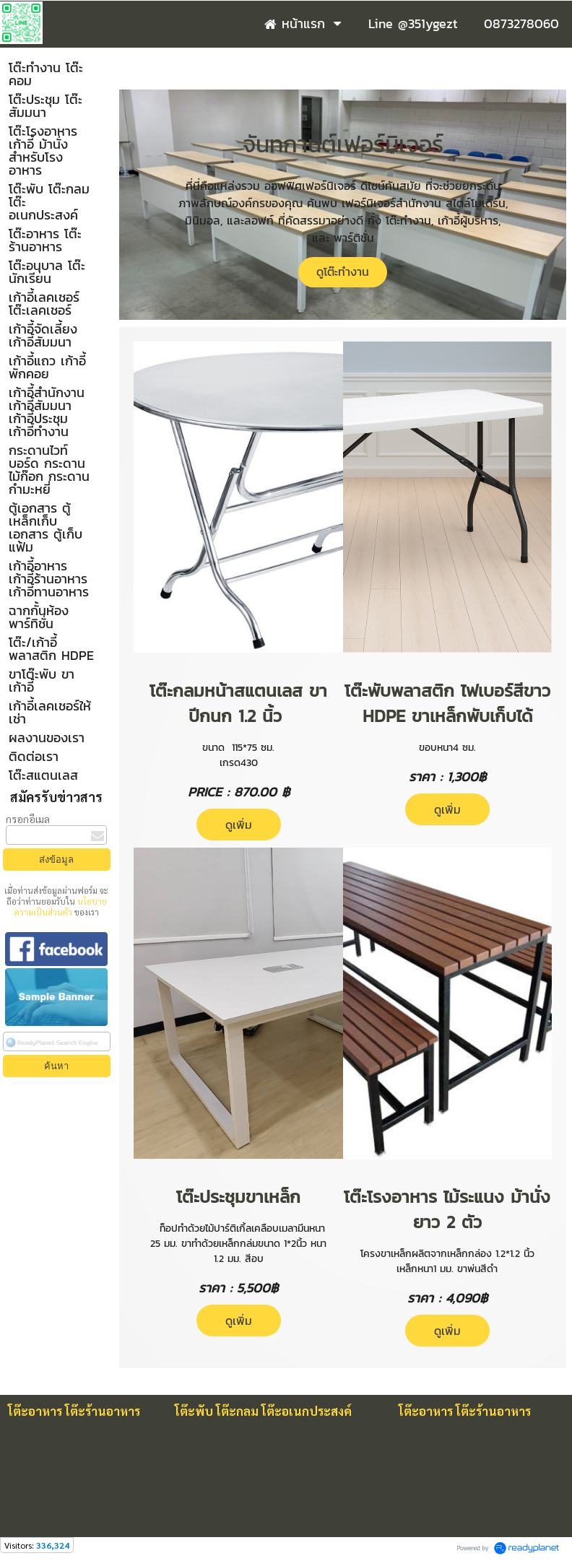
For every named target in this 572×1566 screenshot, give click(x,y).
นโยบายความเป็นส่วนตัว (60, 907)
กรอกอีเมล (28, 818)
